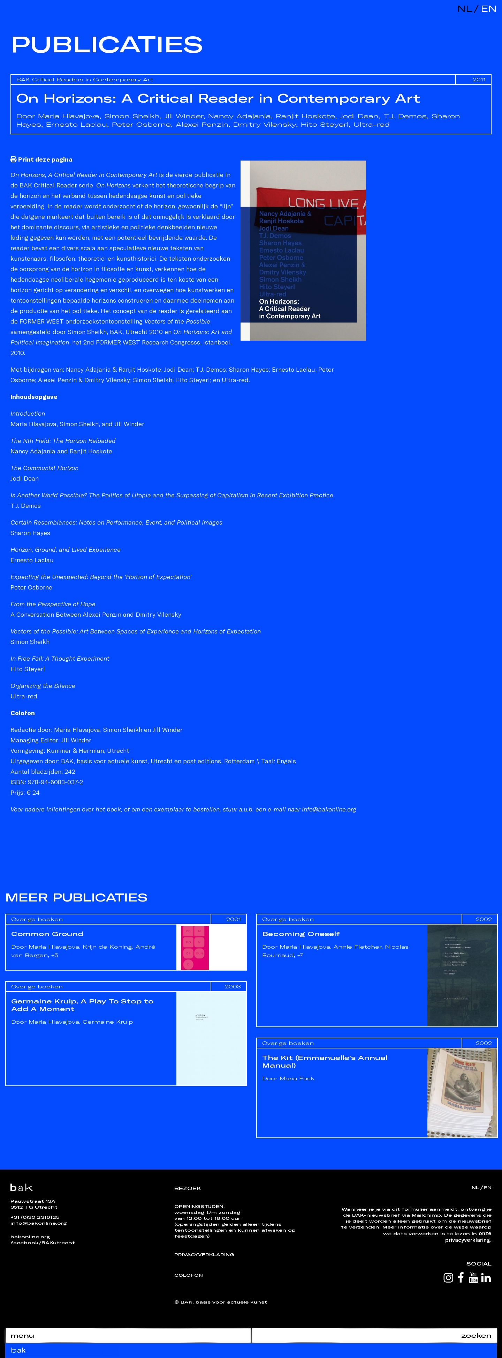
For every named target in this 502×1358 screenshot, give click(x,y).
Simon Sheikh (132, 116)
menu (22, 1335)
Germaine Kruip (108, 1022)
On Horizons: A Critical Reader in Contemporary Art (218, 98)
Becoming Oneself (301, 933)
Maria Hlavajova (68, 116)
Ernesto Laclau (76, 124)
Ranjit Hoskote (305, 116)
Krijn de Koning (107, 947)
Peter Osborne (141, 124)
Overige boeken (37, 919)
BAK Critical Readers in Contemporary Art (84, 79)
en (487, 8)
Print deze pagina (41, 159)
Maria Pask (297, 1078)
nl (464, 8)
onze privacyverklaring (468, 1236)
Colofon (188, 1274)
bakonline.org (30, 1236)
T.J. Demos (405, 116)
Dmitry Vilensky (264, 124)
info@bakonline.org (38, 1222)
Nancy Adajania (239, 116)
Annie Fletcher (357, 947)
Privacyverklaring (204, 1254)
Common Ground (47, 933)
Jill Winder (184, 116)
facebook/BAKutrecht (42, 1242)
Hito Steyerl (325, 124)
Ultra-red (371, 124)
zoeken (476, 1335)
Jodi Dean (359, 116)
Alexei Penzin (202, 124)
